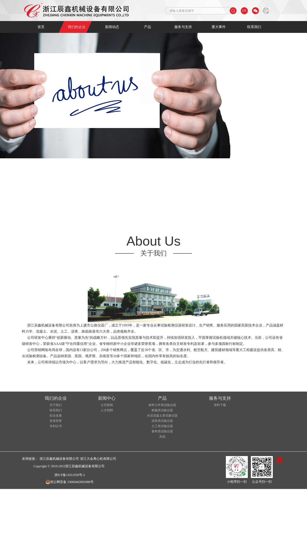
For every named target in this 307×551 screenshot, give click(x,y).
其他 (162, 436)
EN (244, 10)
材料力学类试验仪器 (162, 405)
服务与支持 (183, 27)
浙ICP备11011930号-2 (69, 475)
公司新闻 (107, 405)
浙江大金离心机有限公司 (98, 458)
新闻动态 (112, 27)
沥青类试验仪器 (162, 421)
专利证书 (56, 426)
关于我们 (56, 405)
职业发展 (56, 415)
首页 (41, 27)
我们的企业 (76, 27)
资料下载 (220, 405)
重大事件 (219, 27)
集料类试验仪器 (162, 431)
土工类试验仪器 (162, 426)
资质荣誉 (56, 421)
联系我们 (254, 27)
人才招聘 (107, 410)
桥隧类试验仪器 (162, 410)
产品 (147, 27)
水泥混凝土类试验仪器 (162, 415)
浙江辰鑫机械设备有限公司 (59, 458)
